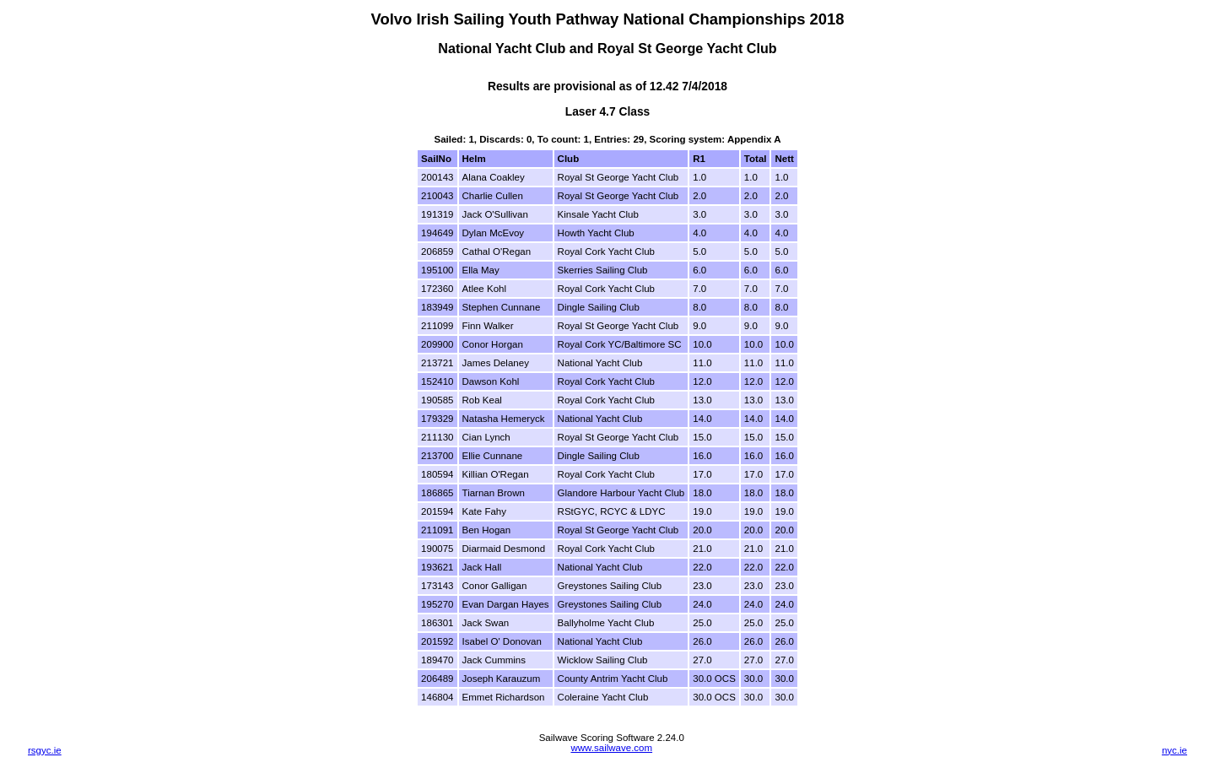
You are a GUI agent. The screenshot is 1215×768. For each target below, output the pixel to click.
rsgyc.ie (45, 750)
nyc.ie (1174, 750)
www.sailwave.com (611, 748)
